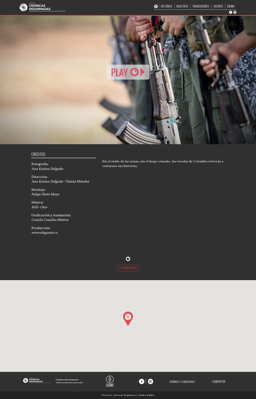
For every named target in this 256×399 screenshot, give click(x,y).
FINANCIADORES (201, 6)
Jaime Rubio (147, 395)
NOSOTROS (182, 6)
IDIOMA (231, 6)
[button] (128, 318)
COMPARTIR (128, 268)
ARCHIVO (218, 6)
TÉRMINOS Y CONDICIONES (182, 382)
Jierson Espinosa (125, 395)
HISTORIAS (166, 6)
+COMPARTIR (218, 381)
